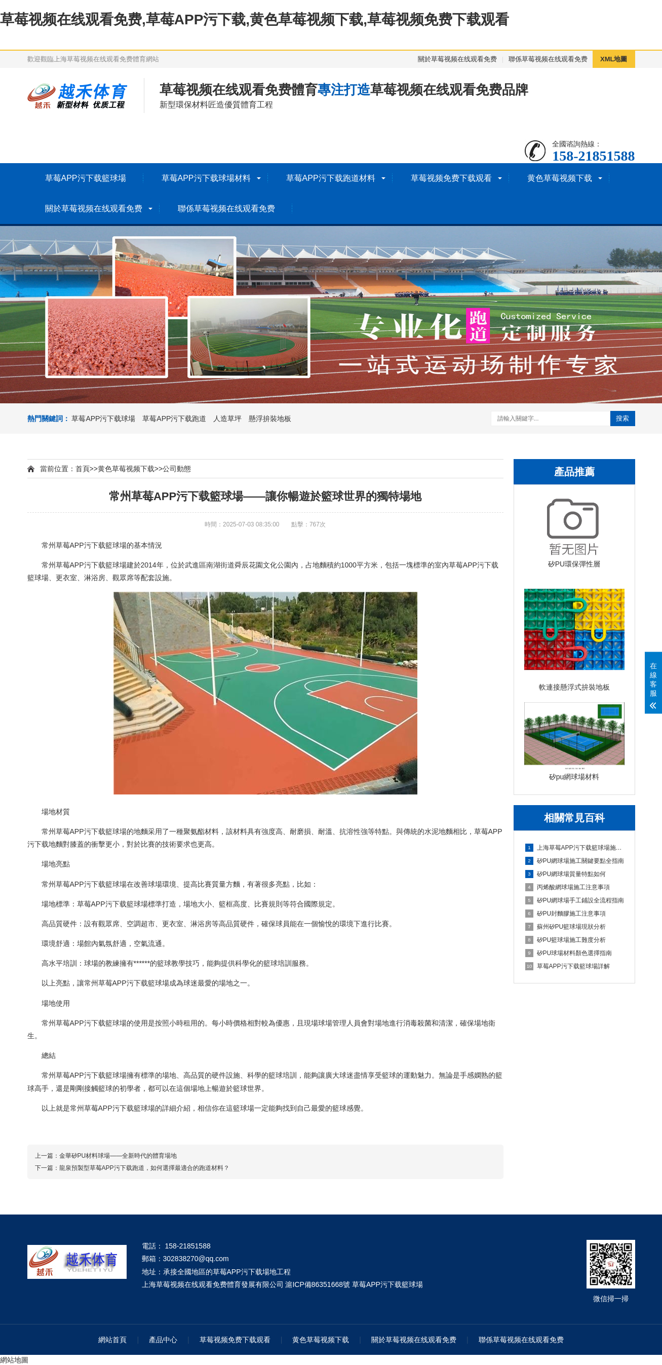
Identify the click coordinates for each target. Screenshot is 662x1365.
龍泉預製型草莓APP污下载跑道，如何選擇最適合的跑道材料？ (144, 1167)
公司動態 (177, 469)
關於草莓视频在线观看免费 (457, 59)
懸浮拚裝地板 (270, 418)
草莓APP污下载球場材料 (206, 178)
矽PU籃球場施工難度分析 (565, 940)
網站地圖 (14, 1360)
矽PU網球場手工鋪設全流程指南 (575, 900)
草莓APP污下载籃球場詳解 (567, 966)
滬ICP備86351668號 (317, 1284)
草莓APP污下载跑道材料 (330, 178)
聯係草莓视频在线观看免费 (548, 59)
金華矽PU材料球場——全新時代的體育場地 (118, 1155)
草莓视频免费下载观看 (451, 178)
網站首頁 (112, 1340)
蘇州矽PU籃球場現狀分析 (565, 927)
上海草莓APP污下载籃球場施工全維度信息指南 (575, 848)
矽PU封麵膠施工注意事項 (565, 913)
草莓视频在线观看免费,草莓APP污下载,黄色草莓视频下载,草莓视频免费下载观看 (254, 19)
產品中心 (163, 1340)
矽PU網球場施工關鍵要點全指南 (575, 861)
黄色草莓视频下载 (559, 178)
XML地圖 (613, 59)
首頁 (82, 469)
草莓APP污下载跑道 (174, 418)
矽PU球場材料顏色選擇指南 (568, 953)
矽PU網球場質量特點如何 (565, 874)
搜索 (622, 418)
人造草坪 (227, 418)
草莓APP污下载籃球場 (85, 178)
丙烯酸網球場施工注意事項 (567, 887)
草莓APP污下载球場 (103, 418)
